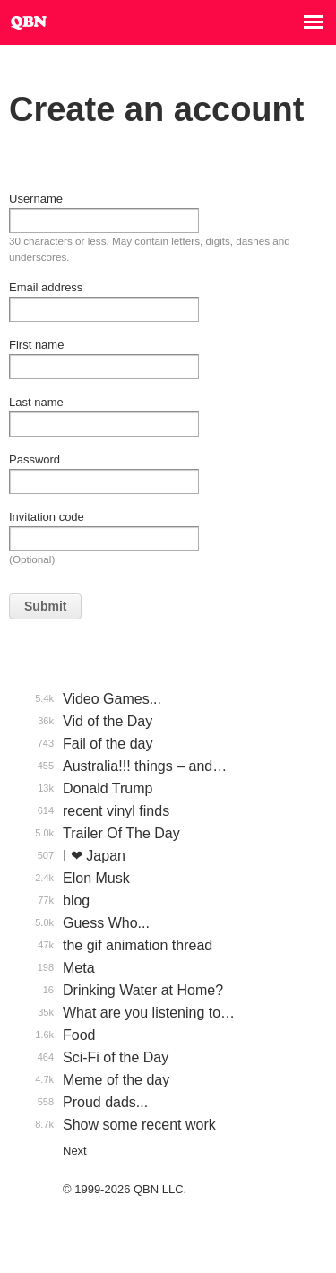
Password (34, 459)
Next (75, 1150)
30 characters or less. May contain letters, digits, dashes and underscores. (149, 249)
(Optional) (32, 559)
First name (36, 344)
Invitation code (46, 517)
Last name (36, 402)
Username (36, 198)
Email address (45, 287)
